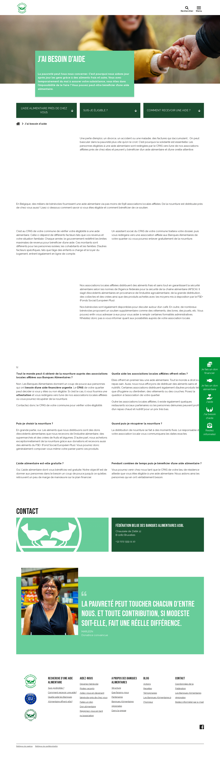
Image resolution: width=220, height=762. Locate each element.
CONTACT (180, 678)
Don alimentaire (88, 706)
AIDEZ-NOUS (86, 678)
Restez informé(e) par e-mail (189, 702)
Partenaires (117, 697)
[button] (187, 8)
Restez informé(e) (210, 429)
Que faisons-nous (120, 692)
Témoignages (150, 693)
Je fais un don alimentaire (209, 384)
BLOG (146, 678)
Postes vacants (87, 688)
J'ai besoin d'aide (209, 413)
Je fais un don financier (209, 368)
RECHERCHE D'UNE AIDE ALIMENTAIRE (60, 680)
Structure (116, 688)
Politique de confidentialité (46, 746)
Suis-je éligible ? (56, 688)
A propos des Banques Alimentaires (124, 680)
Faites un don (86, 702)
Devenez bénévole (89, 684)
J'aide (209, 398)
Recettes (147, 688)
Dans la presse (119, 710)
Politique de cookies (24, 746)
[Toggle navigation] (199, 9)
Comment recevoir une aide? (62, 692)
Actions (147, 684)
